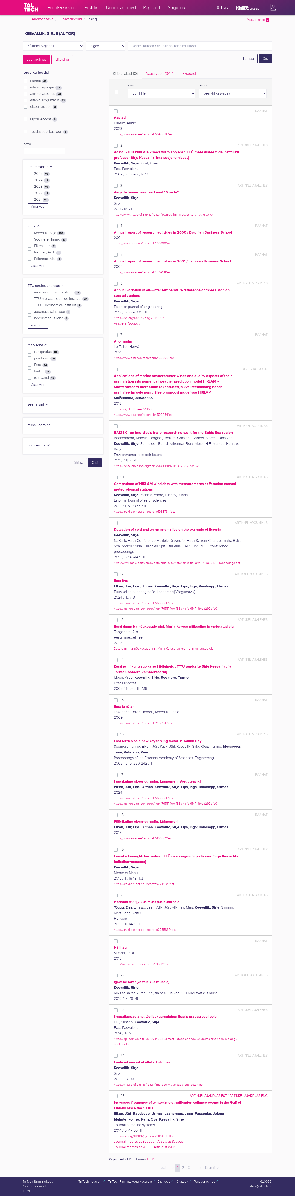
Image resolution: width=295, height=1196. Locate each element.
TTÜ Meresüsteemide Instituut (61, 299)
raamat (39, 81)
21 (122, 941)
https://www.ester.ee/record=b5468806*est (144, 358)
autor (34, 226)
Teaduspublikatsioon (49, 132)
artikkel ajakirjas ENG (249, 1096)
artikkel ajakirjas (46, 87)
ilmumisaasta (40, 167)
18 (122, 815)
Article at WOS (165, 1147)
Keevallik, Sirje (49, 233)
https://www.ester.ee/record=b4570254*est (143, 415)
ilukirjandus (46, 352)
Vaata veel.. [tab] (160, 74)
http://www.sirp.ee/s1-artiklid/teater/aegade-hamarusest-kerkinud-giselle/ (163, 215)
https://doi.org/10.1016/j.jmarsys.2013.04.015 (143, 1136)
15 (122, 700)
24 (122, 1056)
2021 (41, 199)
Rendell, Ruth (47, 252)
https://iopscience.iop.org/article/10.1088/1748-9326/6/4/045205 (158, 466)
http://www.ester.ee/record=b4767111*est (141, 964)
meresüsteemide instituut (57, 292)
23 (122, 1010)
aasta (27, 144)
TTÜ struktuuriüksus (46, 286)
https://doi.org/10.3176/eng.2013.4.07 (139, 318)
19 (122, 849)
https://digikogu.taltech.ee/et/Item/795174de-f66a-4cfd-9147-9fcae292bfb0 (165, 609)
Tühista (248, 59)
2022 (42, 193)
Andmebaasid (42, 19)
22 (122, 975)
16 (122, 734)
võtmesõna (39, 445)
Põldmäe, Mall (48, 259)
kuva (131, 85)
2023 (42, 186)
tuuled (42, 371)
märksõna (38, 345)
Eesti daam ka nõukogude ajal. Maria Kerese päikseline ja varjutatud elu (164, 649)
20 (122, 895)
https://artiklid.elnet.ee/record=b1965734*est (144, 512)
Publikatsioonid (70, 19)
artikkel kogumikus (48, 100)
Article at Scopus (127, 323)
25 (122, 1096)
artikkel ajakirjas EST (208, 1096)
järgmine (212, 1168)
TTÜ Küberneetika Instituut (58, 305)
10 (122, 477)
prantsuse (45, 358)
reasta (203, 85)
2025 (42, 174)
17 (121, 775)
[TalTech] (31, 7)
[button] (272, 7)
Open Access (43, 119)
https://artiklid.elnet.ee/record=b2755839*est (145, 930)
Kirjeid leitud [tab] (125, 74)
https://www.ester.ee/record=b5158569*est (143, 838)
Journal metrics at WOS (132, 1147)
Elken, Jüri (45, 246)
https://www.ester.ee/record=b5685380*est (144, 603)
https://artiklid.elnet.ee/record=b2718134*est (144, 884)
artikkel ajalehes (46, 94)
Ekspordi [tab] (189, 74)
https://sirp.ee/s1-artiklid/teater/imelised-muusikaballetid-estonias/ (158, 1085)
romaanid (45, 378)
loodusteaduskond (51, 318)
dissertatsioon (43, 107)
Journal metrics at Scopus (134, 1141)
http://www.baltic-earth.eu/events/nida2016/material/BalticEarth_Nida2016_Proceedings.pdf (177, 563)
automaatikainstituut (52, 312)
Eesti (41, 365)
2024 (42, 180)
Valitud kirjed (258, 20)
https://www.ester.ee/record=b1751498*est (142, 243)
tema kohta (39, 425)
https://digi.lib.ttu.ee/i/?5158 (133, 409)
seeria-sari (38, 404)
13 (122, 620)
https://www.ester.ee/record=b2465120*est (143, 723)
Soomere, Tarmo (50, 239)
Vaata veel (38, 206)
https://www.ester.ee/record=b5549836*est (143, 134)
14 (122, 660)
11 (121, 523)
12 (122, 574)
